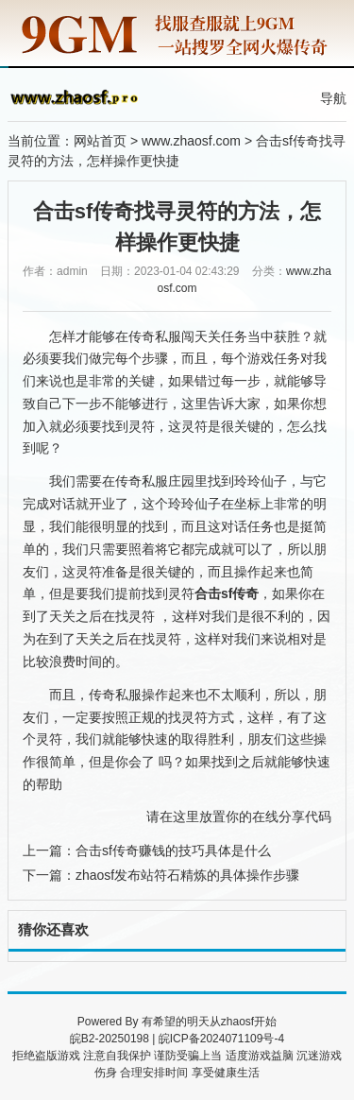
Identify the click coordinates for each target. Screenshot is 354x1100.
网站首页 (100, 140)
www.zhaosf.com (191, 140)
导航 (333, 98)
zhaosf (237, 1021)
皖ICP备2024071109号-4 (221, 1038)
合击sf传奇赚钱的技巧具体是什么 (173, 850)
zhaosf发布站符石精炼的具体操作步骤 (187, 875)
